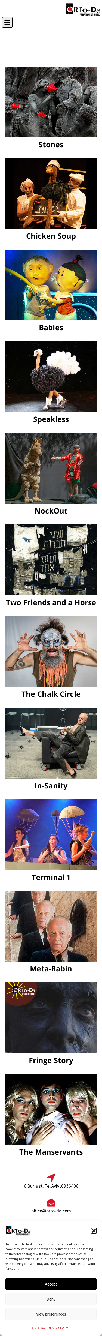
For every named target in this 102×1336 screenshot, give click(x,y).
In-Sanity (51, 785)
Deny (51, 1299)
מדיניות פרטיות (58, 1327)
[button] (94, 1230)
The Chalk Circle (51, 694)
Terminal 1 (51, 877)
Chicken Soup (51, 236)
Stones (51, 144)
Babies (51, 327)
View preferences (51, 1314)
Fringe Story (51, 1060)
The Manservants (51, 1152)
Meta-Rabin (51, 968)
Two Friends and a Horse (51, 602)
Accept (51, 1284)
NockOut (51, 511)
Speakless (51, 419)
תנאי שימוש (39, 1327)
